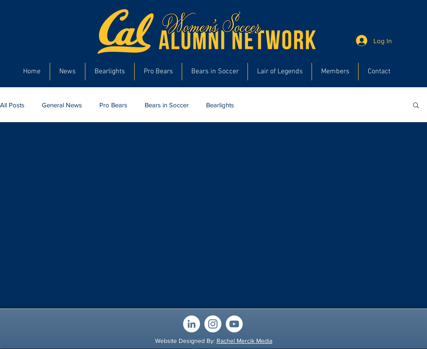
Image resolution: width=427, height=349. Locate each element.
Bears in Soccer (167, 105)
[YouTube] (234, 323)
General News (62, 105)
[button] (416, 105)
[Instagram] (212, 323)
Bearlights (220, 105)
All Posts (12, 105)
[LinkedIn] (191, 323)
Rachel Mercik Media (244, 340)
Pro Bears (113, 105)
